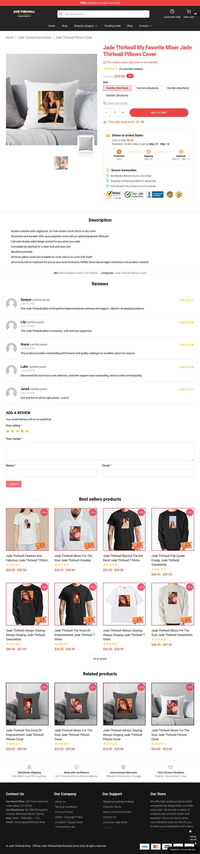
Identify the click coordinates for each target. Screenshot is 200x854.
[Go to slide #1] (42, 163)
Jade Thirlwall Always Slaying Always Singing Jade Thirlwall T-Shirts (124, 635)
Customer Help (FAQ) (115, 822)
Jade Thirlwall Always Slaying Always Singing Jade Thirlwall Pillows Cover (122, 735)
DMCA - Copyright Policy (69, 817)
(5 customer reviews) (131, 68)
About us (60, 801)
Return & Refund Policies (117, 811)
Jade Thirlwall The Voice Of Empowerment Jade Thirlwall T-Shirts (74, 635)
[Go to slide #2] (61, 163)
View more (100, 659)
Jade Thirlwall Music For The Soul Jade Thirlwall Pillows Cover (73, 735)
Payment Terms (112, 806)
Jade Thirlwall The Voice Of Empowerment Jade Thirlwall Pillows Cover (25, 735)
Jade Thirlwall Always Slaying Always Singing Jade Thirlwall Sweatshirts (25, 635)
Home (10, 37)
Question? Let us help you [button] (183, 849)
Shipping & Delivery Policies (118, 801)
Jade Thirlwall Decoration (34, 37)
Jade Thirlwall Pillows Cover (73, 37)
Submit (14, 484)
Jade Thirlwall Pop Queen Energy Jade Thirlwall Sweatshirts (168, 560)
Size (105, 82)
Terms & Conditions (66, 806)
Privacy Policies (64, 811)
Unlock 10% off (193, 838)
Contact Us (109, 817)
